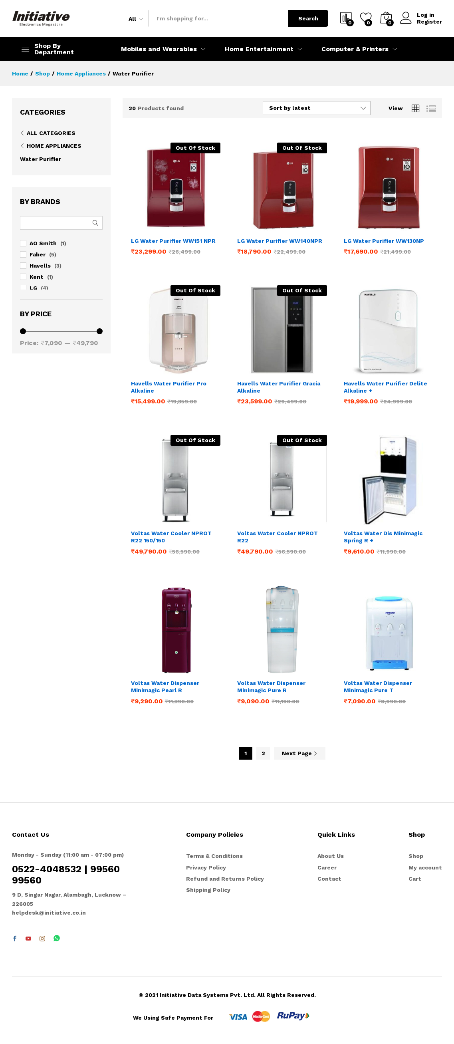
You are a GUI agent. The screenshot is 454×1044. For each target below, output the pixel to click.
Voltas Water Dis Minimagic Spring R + (383, 537)
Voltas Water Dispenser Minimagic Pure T (378, 686)
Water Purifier (40, 159)
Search (308, 18)
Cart (414, 878)
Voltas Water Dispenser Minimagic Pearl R (165, 686)
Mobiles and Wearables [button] (159, 49)
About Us (330, 856)
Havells (40, 265)
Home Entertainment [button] (259, 49)
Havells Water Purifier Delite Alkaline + (385, 387)
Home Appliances (54, 146)
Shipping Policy (208, 890)
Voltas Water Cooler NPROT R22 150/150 (171, 537)
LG (33, 288)
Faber (38, 254)
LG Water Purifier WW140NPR (279, 241)
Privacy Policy (206, 867)
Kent (37, 277)
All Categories (51, 133)
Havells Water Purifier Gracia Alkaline (278, 387)
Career (327, 867)
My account (425, 867)
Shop (415, 856)
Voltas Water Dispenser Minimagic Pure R (271, 686)
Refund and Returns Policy (225, 878)
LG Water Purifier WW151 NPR (173, 241)
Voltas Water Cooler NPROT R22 (277, 537)
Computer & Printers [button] (355, 49)
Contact (329, 878)
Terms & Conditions (214, 856)
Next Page (299, 753)
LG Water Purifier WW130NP (384, 241)
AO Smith (43, 243)
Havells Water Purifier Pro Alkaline (168, 387)
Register (429, 21)
